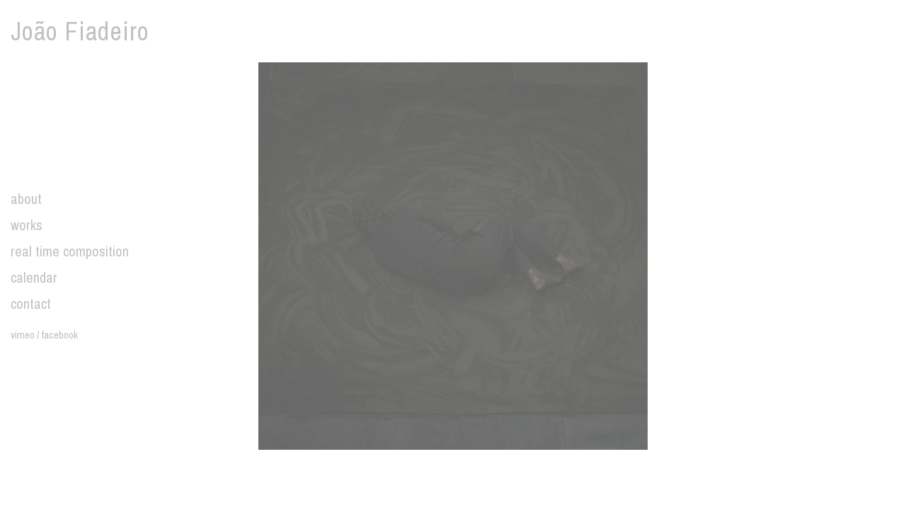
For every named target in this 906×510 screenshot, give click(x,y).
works (26, 224)
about (26, 198)
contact (31, 303)
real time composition (70, 251)
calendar (34, 277)
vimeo (23, 334)
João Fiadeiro (80, 31)
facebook (59, 334)
